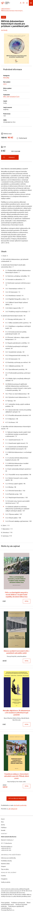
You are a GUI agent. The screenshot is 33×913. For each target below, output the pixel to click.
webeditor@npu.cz (6, 908)
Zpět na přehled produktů (16, 798)
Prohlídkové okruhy (6, 861)
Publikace (4, 827)
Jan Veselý (4, 30)
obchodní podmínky (20, 805)
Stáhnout (9, 157)
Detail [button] (27, 601)
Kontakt (3, 830)
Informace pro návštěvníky (8, 858)
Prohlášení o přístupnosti (18, 902)
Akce (2, 822)
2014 (4, 84)
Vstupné (3, 866)
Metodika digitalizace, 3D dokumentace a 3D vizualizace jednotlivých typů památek (16, 712)
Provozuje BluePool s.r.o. (7, 910)
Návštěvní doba (5, 863)
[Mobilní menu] (31, 3)
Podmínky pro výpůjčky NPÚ (16, 906)
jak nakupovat (13, 809)
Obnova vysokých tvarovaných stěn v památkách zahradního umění (16, 652)
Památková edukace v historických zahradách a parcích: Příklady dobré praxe (16, 776)
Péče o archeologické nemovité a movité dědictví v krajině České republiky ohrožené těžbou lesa (16, 594)
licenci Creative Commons (12, 891)
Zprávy (3, 824)
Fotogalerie (4, 879)
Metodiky (6, 78)
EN (27, 3)
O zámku (3, 875)
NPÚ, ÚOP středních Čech (11, 97)
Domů (2, 819)
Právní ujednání (5, 902)
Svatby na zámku (5, 882)
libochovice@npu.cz (6, 846)
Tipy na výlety (5, 869)
